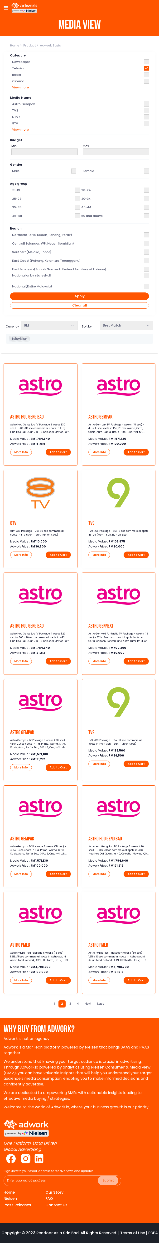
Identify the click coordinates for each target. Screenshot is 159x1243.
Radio (16, 74)
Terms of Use (132, 1233)
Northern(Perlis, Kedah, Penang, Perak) (42, 235)
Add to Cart (58, 452)
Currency (12, 326)
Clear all (79, 305)
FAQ (49, 1198)
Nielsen (10, 1198)
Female (88, 171)
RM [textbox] (26, 325)
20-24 (86, 190)
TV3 (15, 110)
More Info (21, 452)
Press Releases (17, 1205)
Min (14, 146)
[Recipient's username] (62, 1180)
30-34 (86, 198)
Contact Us (56, 1205)
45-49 (17, 216)
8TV (15, 123)
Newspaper (21, 62)
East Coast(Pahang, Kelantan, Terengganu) (46, 260)
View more (20, 87)
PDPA (153, 1233)
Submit (108, 1180)
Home (15, 45)
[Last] (100, 1003)
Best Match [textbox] (112, 325)
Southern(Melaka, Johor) (31, 252)
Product (30, 45)
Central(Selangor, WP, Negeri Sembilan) (43, 243)
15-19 (16, 190)
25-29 (16, 198)
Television (19, 68)
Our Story (54, 1192)
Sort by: (87, 326)
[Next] (88, 1003)
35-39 (16, 207)
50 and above (92, 216)
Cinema (18, 81)
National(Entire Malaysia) (32, 286)
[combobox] (49, 325)
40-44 (86, 207)
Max (86, 146)
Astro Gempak (23, 104)
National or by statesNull (31, 275)
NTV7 (16, 117)
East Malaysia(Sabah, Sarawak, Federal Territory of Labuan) (59, 269)
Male (15, 171)
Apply (80, 296)
